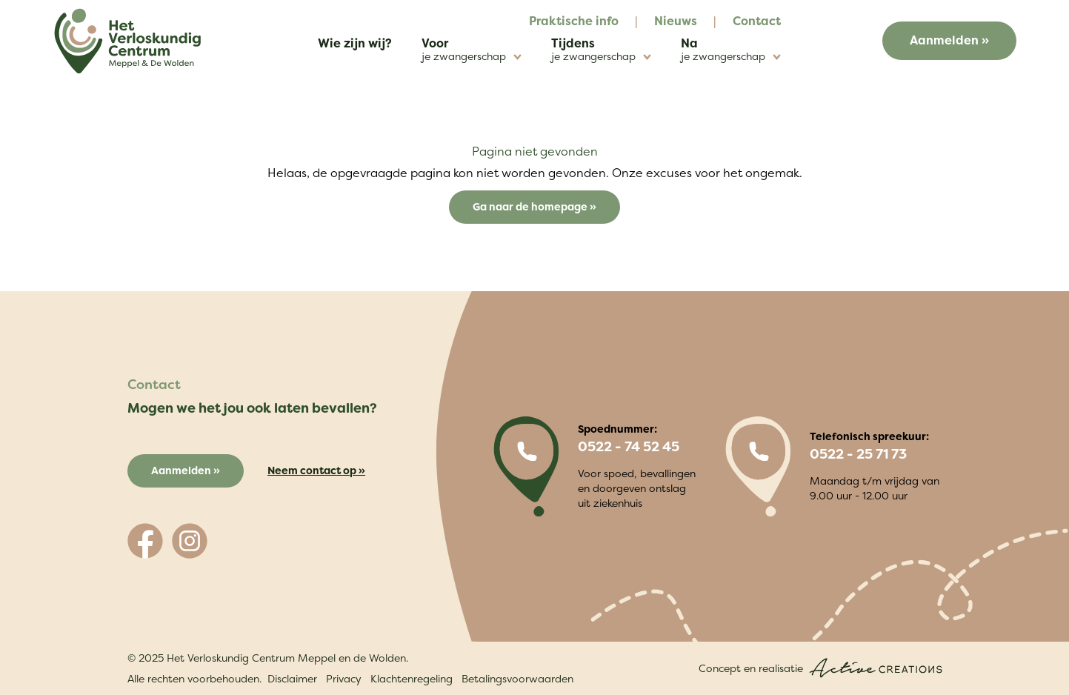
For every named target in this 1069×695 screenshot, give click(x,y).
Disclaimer (292, 678)
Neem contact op (311, 470)
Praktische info (574, 21)
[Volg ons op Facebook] (145, 541)
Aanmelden (944, 40)
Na (731, 49)
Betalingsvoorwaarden (517, 678)
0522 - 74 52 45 (628, 447)
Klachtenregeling (411, 678)
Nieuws (675, 21)
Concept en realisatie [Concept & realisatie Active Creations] (820, 668)
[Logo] (127, 41)
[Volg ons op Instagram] (189, 541)
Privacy (344, 678)
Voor (472, 49)
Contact (757, 21)
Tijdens (601, 49)
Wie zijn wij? (355, 43)
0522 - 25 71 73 (858, 454)
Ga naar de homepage (531, 206)
